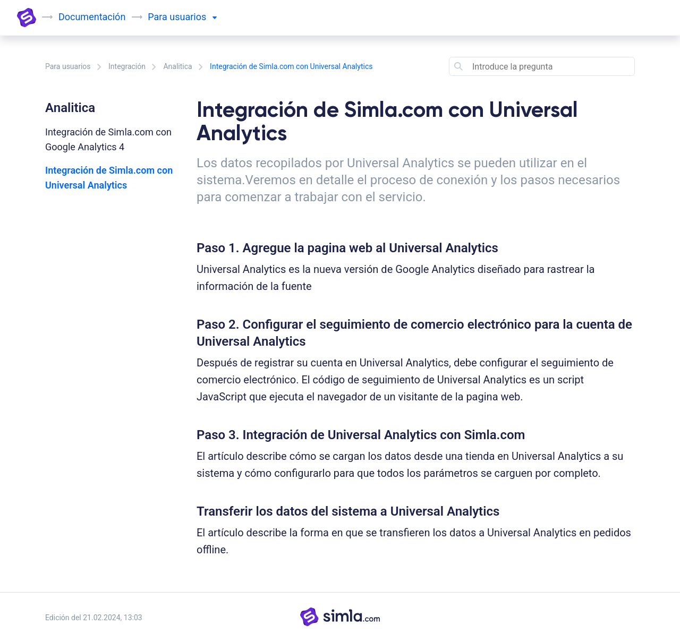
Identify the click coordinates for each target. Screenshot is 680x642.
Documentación (91, 16)
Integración (127, 66)
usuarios (192, 16)
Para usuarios (68, 66)
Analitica (177, 66)
